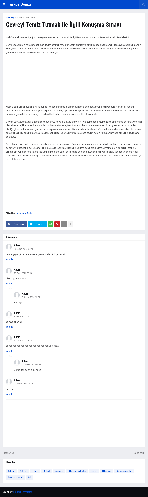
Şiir (29, 477)
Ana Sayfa (11, 17)
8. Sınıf (47, 471)
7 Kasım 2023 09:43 (23, 316)
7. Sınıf (35, 471)
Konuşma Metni (27, 17)
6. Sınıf (23, 471)
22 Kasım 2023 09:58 (31, 365)
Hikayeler (106, 471)
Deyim (94, 471)
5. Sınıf (11, 471)
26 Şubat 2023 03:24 (23, 249)
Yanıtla (9, 259)
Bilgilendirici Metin (77, 471)
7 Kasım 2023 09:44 (23, 340)
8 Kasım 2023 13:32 (31, 297)
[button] (4, 4)
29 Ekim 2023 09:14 (23, 273)
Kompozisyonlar (123, 471)
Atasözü (59, 471)
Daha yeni (9, 453)
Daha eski (139, 453)
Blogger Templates (22, 492)
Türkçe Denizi (19, 4)
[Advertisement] (74, 81)
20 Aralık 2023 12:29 (23, 384)
